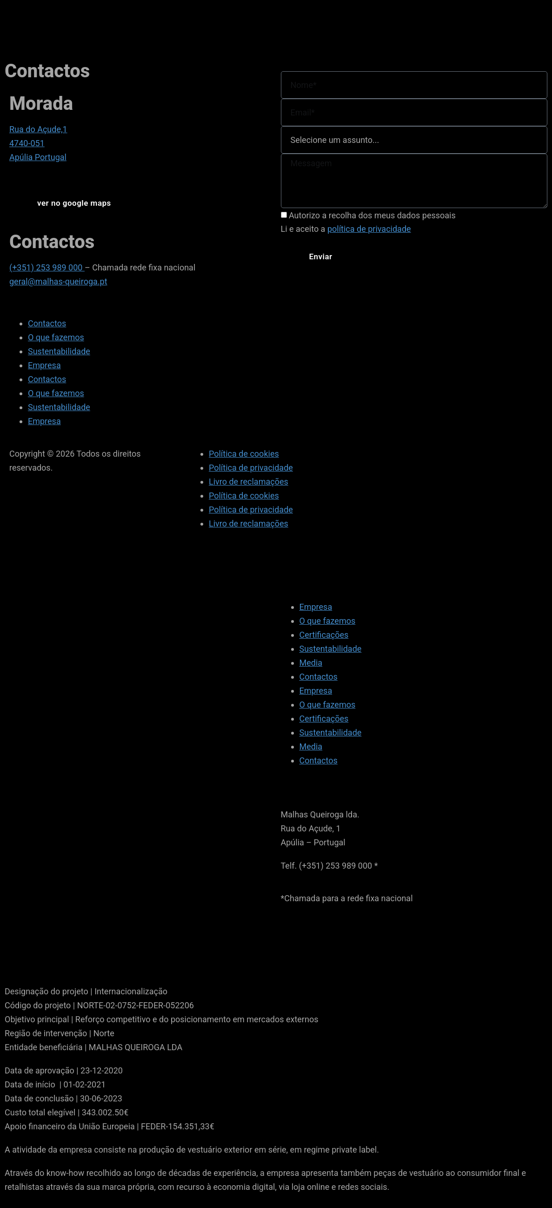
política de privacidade (369, 229)
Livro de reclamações (248, 481)
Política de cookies (244, 454)
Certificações (324, 635)
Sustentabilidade (59, 351)
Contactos (47, 323)
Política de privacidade (251, 467)
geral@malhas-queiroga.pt (58, 281)
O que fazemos (56, 337)
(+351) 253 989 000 (47, 267)
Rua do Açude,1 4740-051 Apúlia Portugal (38, 143)
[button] (74, 203)
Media (311, 663)
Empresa (44, 365)
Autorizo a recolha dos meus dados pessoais (372, 215)
